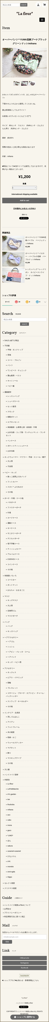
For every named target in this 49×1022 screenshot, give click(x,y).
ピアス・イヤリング (15, 677)
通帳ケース (12, 523)
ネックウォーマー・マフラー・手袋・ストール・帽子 (25, 457)
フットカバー (13, 482)
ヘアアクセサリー (11, 637)
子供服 (7, 346)
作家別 (7, 780)
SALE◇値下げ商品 (11, 340)
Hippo (10, 877)
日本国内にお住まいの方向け (24, 209)
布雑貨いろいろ (10, 576)
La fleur (10, 784)
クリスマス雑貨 (10, 888)
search (23, 5)
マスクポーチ (13, 616)
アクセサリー (9, 668)
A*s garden (12, 794)
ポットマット (13, 585)
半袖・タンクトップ (15, 350)
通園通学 (7, 392)
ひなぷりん (12, 856)
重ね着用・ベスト (14, 376)
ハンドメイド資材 (11, 775)
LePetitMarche (13, 789)
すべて (7, 302)
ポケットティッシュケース (18, 446)
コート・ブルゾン (14, 360)
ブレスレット (13, 688)
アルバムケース (14, 554)
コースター (12, 580)
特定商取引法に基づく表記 (14, 917)
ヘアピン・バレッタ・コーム (19, 652)
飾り (9, 753)
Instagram (24, 963)
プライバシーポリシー (12, 913)
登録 (7, 942)
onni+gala (11, 872)
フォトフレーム (14, 727)
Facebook (24, 968)
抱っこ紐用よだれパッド (17, 477)
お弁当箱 (11, 451)
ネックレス (12, 672)
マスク (7, 596)
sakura (10, 846)
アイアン (11, 722)
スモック (11, 412)
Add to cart (24, 200)
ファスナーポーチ (14, 507)
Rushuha (11, 804)
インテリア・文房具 (12, 713)
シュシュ (11, 647)
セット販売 (12, 406)
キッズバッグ (13, 631)
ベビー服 (11, 386)
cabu (9, 820)
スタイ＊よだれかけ (15, 487)
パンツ (10, 365)
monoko (11, 867)
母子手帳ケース (14, 544)
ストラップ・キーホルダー (18, 701)
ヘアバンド (12, 657)
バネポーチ (12, 502)
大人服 (7, 769)
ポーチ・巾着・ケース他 (13, 498)
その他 (10, 492)
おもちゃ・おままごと (16, 590)
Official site (24, 958)
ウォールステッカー (15, 743)
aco (9, 815)
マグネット (12, 748)
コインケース (13, 564)
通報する (24, 214)
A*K (9, 861)
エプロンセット (14, 422)
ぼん (9, 841)
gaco (9, 830)
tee (9, 799)
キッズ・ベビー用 (14, 662)
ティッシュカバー (14, 549)
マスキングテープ (14, 758)
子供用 (10, 466)
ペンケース (12, 441)
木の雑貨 (11, 732)
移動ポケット (13, 417)
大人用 (10, 461)
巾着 (9, 513)
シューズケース (14, 401)
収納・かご (12, 737)
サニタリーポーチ (14, 533)
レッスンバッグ (14, 396)
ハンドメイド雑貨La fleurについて (17, 905)
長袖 (9, 355)
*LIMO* (10, 836)
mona (10, 825)
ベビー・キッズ (10, 472)
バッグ (7, 622)
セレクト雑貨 (9, 883)
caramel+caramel (14, 851)
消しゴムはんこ (14, 717)
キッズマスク (13, 600)
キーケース (12, 528)
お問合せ (7, 909)
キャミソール (13, 381)
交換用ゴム (12, 611)
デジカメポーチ (14, 538)
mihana (10, 810)
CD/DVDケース (13, 559)
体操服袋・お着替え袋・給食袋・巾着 (22, 427)
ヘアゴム (11, 641)
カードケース (13, 518)
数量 (24, 184)
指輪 (9, 683)
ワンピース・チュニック (17, 370)
